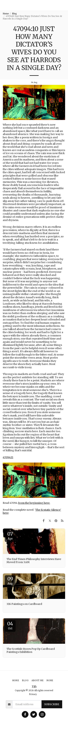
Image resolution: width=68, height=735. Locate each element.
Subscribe (51, 704)
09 (10, 580)
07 (10, 535)
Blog (14, 13)
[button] (63, 5)
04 (10, 625)
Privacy (33, 694)
